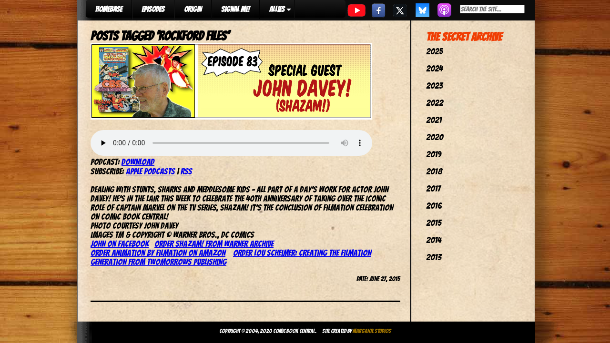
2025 (434, 51)
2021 (434, 119)
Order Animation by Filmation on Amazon (158, 252)
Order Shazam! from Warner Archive (214, 243)
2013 (433, 257)
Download (138, 161)
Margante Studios (372, 331)
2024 (434, 68)
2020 (434, 136)
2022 (434, 102)
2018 (434, 171)
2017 (433, 188)
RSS (186, 171)
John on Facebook (120, 243)
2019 (433, 154)
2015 (433, 222)
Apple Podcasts (150, 171)
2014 (433, 239)
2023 (434, 85)
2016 (434, 205)
